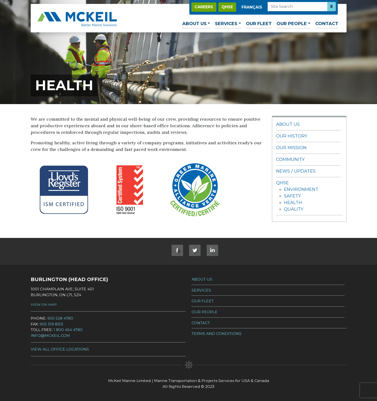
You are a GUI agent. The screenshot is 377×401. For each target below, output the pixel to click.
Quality (293, 209)
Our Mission (291, 147)
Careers (203, 7)
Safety (292, 196)
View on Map (44, 304)
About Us (194, 23)
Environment (301, 189)
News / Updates (296, 171)
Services (226, 23)
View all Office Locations (60, 349)
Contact (326, 23)
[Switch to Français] (252, 7)
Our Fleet (259, 23)
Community (290, 159)
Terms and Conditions (217, 333)
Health (293, 202)
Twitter (195, 250)
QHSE (227, 7)
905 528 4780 (60, 318)
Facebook (177, 250)
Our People (292, 23)
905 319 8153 (51, 324)
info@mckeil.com (50, 335)
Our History (291, 136)
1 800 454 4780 (68, 329)
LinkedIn (212, 250)
